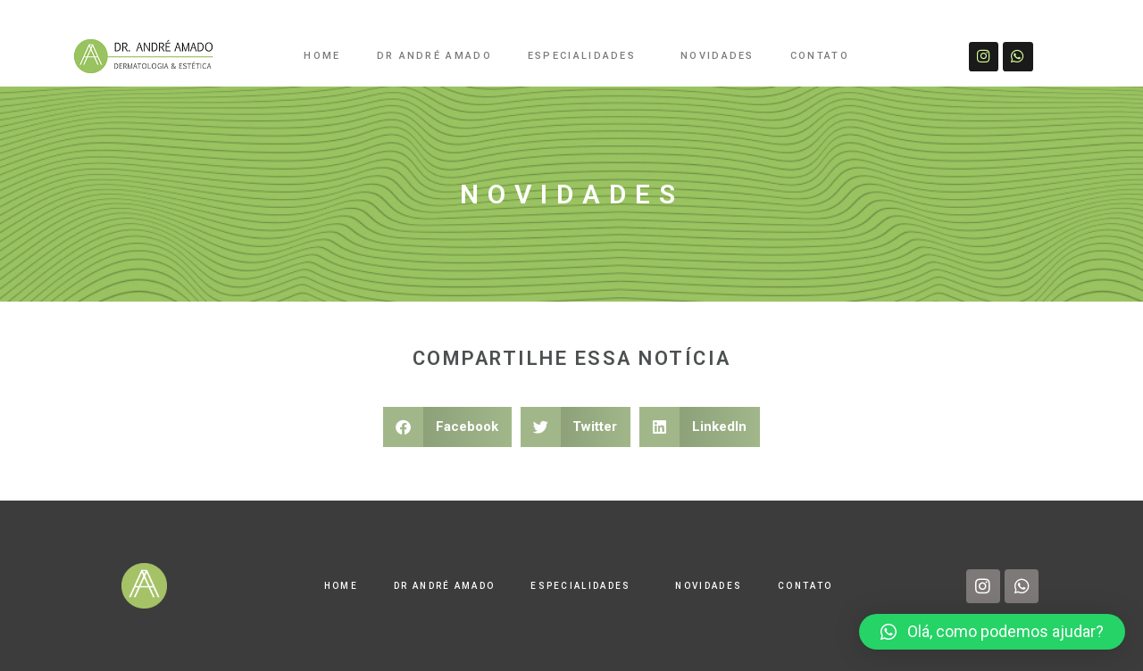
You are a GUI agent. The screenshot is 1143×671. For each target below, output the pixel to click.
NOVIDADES (717, 56)
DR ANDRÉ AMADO (434, 56)
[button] (447, 427)
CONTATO (819, 56)
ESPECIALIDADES (586, 56)
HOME (322, 56)
